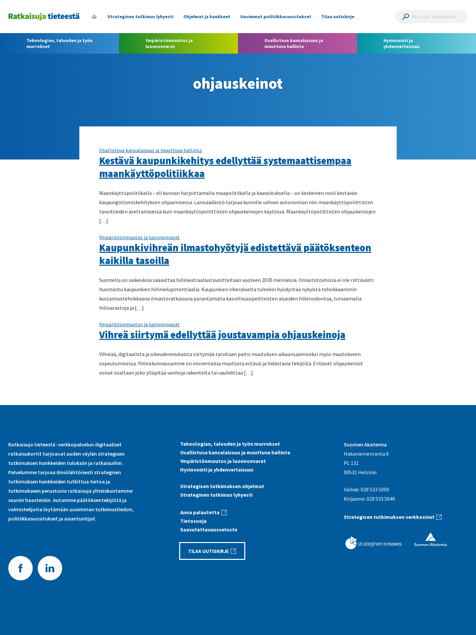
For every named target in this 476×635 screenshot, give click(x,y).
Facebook (20, 568)
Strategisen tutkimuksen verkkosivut (389, 517)
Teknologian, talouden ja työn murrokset (230, 443)
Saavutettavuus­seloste (208, 529)
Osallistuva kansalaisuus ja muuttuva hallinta (150, 150)
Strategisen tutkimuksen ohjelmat (222, 486)
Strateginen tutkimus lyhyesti (140, 17)
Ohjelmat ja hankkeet (206, 17)
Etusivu (94, 17)
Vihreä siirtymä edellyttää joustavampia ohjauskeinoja (222, 334)
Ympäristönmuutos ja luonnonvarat (139, 237)
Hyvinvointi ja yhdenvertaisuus (217, 469)
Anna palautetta (199, 512)
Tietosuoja (193, 521)
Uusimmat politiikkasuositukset (275, 17)
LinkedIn (50, 568)
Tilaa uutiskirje (337, 17)
